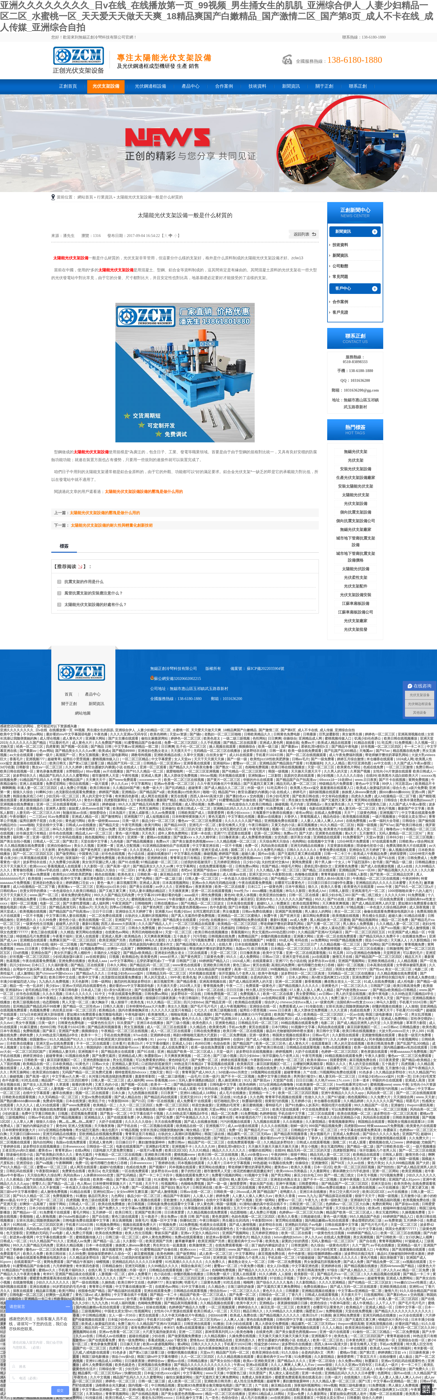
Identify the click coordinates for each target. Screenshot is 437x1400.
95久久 (320, 899)
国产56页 (338, 1163)
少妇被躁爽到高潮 (220, 1278)
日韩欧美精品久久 (257, 734)
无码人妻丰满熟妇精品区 (147, 891)
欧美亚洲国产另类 (113, 940)
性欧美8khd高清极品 (70, 1299)
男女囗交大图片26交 (345, 1192)
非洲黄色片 (116, 837)
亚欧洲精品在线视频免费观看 (101, 1134)
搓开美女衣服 (300, 837)
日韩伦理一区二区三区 (237, 870)
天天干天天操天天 (14, 866)
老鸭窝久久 (288, 1192)
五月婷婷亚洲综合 (227, 862)
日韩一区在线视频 (161, 1101)
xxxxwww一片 (150, 780)
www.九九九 (307, 1196)
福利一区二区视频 (24, 903)
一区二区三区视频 (419, 837)
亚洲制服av (257, 776)
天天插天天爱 (167, 986)
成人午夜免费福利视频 (346, 755)
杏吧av (186, 870)
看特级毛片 (274, 1105)
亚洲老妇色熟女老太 (153, 751)
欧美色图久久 (202, 1023)
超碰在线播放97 (159, 854)
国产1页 (364, 1381)
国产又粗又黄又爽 (113, 891)
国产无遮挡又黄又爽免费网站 (279, 1287)
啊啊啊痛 (8, 788)
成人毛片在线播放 (233, 1093)
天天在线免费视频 (168, 1122)
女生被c (25, 1047)
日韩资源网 (300, 1245)
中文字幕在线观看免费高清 (360, 1130)
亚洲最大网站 (95, 738)
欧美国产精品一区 (288, 1015)
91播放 (81, 1196)
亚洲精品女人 (94, 1117)
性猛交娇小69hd (267, 1344)
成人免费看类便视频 (256, 837)
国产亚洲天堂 (290, 916)
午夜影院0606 (47, 1019)
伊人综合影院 (208, 977)
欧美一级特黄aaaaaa (104, 821)
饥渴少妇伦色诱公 (368, 738)
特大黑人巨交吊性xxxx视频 (267, 990)
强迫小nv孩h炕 (377, 940)
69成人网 (286, 940)
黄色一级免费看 (181, 1179)
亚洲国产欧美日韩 (148, 1212)
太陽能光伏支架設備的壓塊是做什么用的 (105, 512)
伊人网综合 (145, 1117)
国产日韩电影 (392, 944)
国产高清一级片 (118, 866)
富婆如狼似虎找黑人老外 (348, 1394)
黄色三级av (242, 965)
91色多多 (366, 1072)
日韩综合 (391, 800)
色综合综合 (230, 1398)
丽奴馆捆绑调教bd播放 (325, 1254)
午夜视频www (354, 1278)
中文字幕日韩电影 (65, 990)
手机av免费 (238, 1027)
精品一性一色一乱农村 (26, 986)
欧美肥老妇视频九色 (252, 1089)
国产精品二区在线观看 (240, 743)
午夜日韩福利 (258, 825)
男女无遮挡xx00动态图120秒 (274, 932)
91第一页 (404, 1076)
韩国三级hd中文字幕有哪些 (158, 1357)
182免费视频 (188, 1225)
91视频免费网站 (93, 949)
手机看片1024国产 (410, 1010)
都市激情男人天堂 (106, 776)
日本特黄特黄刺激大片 (189, 817)
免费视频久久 (250, 994)
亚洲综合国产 (41, 953)
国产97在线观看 (81, 1385)
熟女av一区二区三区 (48, 767)
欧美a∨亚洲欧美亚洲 (259, 1361)
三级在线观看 (221, 1299)
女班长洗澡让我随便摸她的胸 (348, 1006)
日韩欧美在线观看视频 (19, 1097)
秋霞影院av (153, 1056)
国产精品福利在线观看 (190, 1085)
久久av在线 (356, 1163)
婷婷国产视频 (109, 792)
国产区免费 (165, 1117)
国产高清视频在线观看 (409, 1250)
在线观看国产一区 (26, 850)
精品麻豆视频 (46, 1291)
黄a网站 (183, 1344)
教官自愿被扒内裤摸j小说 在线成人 (111, 767)
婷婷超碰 (109, 804)
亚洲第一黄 (136, 837)
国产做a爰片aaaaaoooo (97, 1159)
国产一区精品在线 (145, 1188)
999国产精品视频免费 (346, 940)
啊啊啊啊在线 (147, 949)
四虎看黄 (52, 747)
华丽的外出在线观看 (258, 780)
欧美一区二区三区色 (271, 1044)
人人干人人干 (385, 1303)
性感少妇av (182, 912)
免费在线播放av (316, 1287)
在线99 (371, 776)
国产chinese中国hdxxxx (55, 973)
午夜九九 (312, 1200)
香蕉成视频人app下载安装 (168, 1340)
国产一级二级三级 (169, 879)
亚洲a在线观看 (257, 1365)
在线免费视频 (356, 821)
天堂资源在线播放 (341, 846)
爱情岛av (196, 1340)
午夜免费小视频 (252, 1266)
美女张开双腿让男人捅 (99, 862)
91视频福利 (313, 763)
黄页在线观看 (259, 1027)
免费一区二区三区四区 (181, 743)
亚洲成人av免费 (79, 1241)
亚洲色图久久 (26, 920)
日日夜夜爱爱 (389, 1060)
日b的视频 (21, 953)
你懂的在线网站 (260, 1150)
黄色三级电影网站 (115, 755)
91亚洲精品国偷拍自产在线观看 (166, 846)
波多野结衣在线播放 (296, 1344)
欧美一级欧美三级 (334, 1200)
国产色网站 (144, 879)
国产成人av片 (366, 1299)
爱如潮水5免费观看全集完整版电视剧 (95, 1015)
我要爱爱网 (216, 813)
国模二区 (238, 850)
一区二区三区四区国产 (29, 1052)
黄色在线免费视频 (260, 1320)
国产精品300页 (175, 825)
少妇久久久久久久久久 (53, 1282)
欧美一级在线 (80, 1179)
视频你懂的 (251, 1390)
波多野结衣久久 (25, 776)
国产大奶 (306, 833)
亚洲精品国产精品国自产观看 (281, 763)
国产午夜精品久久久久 (193, 1117)
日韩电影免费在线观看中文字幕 (171, 1204)
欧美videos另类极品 (292, 1171)
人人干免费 (121, 1188)
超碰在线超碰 (139, 1336)
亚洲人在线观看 (32, 784)
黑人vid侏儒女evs (255, 1155)
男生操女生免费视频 (303, 800)
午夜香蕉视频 (70, 1019)
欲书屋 (378, 862)
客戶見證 (340, 312)
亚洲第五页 (163, 1258)
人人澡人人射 (203, 1196)
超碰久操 (248, 854)
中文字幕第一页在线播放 (201, 874)
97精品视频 (355, 907)
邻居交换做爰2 (203, 1105)
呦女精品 (193, 1130)
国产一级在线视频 (85, 1282)
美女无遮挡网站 (333, 1147)
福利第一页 (21, 837)
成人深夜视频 (419, 907)
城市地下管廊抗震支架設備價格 (355, 557)
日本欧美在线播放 (20, 1044)
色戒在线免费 (373, 767)
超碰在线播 (282, 1299)
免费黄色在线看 (74, 1171)
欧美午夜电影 (268, 973)
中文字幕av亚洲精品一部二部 (136, 747)
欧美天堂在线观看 (286, 1109)
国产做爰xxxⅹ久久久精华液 (195, 837)
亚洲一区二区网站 (267, 833)
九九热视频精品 (117, 1068)
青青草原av (64, 1150)
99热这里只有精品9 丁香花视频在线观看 (204, 1064)
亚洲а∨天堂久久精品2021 (200, 1233)
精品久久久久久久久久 (229, 1150)
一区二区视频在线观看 (157, 1126)
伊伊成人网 (320, 1278)
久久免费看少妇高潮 (64, 862)
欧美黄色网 (149, 957)
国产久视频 (244, 1200)
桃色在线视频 (105, 874)
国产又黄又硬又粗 (415, 1188)
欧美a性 (374, 1208)
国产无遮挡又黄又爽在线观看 (300, 854)
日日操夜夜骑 (135, 1361)
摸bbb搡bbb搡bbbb (394, 792)
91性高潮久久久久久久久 (184, 1262)
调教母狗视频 (141, 755)
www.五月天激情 (147, 920)
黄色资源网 (220, 1217)
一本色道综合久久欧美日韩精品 (249, 804)
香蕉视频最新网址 (342, 1122)
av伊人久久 (165, 887)
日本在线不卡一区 (120, 879)
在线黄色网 (264, 1332)
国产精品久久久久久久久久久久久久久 (267, 1270)
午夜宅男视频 (132, 825)
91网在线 (20, 1225)
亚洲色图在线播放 (221, 1328)
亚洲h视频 (136, 1390)
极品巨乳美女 (98, 1196)
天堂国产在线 (283, 1080)
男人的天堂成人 (156, 977)
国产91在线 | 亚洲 (392, 858)
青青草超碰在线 (333, 874)
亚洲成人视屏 (151, 776)
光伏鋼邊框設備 (150, 86)
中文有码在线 (208, 1089)
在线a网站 (83, 1150)
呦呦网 (248, 1282)
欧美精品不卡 (425, 784)
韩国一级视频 (278, 771)
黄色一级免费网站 (86, 1250)
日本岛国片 (118, 813)
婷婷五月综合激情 (351, 759)
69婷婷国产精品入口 (214, 961)
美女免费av (170, 1217)
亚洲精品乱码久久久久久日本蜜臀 (238, 809)
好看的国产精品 (407, 1324)
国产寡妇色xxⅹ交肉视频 (245, 796)
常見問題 (340, 276)
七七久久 (122, 899)
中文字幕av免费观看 (35, 874)
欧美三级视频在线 (26, 1002)
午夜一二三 (235, 986)
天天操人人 (399, 940)
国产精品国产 (243, 1044)
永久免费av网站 (350, 1361)
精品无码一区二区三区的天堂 (180, 829)
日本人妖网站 (298, 977)
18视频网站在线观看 (266, 1072)
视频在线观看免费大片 (192, 1175)
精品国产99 (227, 792)
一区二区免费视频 (233, 1035)
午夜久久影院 (375, 1056)
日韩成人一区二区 (46, 841)
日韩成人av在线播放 (81, 825)
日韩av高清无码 (25, 1188)
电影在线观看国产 (323, 809)
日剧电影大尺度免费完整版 (113, 1150)
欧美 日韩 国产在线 (195, 1217)
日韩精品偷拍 (112, 1266)
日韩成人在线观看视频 (313, 1142)
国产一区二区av (197, 1270)
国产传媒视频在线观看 (88, 1320)
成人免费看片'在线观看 (194, 1101)
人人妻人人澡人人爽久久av (252, 1196)
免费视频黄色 (63, 1196)
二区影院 (275, 776)
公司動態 (340, 266)
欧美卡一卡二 (91, 1035)
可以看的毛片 (59, 743)
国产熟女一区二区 (229, 767)
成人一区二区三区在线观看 (167, 1027)
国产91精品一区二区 (74, 1138)
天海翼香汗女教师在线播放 (273, 813)
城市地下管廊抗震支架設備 (355, 541)
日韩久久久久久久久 (302, 850)
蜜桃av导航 (365, 899)
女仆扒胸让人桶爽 (419, 1237)
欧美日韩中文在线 (62, 977)
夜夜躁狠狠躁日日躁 (35, 800)
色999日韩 (47, 1027)
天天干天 (152, 1184)
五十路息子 (182, 936)
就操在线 (292, 743)
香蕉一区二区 (77, 1344)
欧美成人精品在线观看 (334, 743)
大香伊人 (291, 817)
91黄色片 (82, 1064)
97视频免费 (168, 1225)
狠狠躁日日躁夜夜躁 (160, 998)
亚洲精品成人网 (310, 738)
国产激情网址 (111, 817)
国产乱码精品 (175, 788)
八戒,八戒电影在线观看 (93, 1353)
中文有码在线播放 (335, 796)
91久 (247, 1080)
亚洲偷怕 (168, 809)
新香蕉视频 (313, 982)
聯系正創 (358, 86)
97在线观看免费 (384, 841)
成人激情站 (25, 973)
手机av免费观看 (392, 1344)
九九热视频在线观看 (143, 1093)
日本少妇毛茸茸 (278, 796)
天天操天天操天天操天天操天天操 (273, 1147)
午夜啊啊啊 (64, 1163)
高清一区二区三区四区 (251, 969)
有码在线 (302, 940)
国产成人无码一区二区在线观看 (354, 1287)
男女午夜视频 (25, 1023)
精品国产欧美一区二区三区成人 (190, 1052)
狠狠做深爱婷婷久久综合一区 (110, 1254)
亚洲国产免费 (69, 1031)
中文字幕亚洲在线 (206, 846)
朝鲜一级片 (45, 755)
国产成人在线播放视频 (378, 866)
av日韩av (326, 994)
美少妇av (53, 986)
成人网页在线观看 (155, 796)
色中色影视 (218, 907)
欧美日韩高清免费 (407, 986)
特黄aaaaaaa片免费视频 (409, 1052)
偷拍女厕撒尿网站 (155, 738)
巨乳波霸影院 (329, 734)
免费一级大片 (152, 788)
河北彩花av (404, 784)
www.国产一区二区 (44, 895)
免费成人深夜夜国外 (257, 1377)
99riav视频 (208, 776)
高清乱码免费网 (283, 965)
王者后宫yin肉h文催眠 (19, 1150)
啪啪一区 (209, 792)
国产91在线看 (128, 862)
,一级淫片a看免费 (149, 1150)
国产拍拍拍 (386, 1167)
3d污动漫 (7, 767)
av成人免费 (299, 920)
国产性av (376, 969)
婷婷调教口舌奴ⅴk (80, 883)
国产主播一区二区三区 (324, 924)
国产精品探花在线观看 (336, 1196)
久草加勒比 (94, 1394)
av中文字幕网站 (122, 961)
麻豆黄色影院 (93, 879)
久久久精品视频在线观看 (382, 1274)
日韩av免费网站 (295, 1159)
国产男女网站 (281, 1175)
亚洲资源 (219, 1258)
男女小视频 (310, 1147)
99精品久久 (367, 858)
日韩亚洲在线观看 (197, 1324)
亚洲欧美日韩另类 (217, 965)
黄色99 (229, 895)
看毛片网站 (81, 1212)
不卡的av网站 (33, 734)
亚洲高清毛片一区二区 (368, 891)
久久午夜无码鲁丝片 (161, 1390)
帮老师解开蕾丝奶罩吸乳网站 (387, 755)
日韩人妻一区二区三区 (33, 829)
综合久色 (399, 788)
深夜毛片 (141, 1220)
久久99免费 (48, 920)
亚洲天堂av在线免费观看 (137, 829)
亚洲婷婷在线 (157, 858)
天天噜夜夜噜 (104, 1126)
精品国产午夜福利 (177, 1196)
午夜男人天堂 (383, 998)
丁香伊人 (315, 1138)
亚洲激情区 (320, 1163)
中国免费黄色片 (300, 928)
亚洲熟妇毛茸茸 (228, 1105)
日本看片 (119, 1044)
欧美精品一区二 (125, 809)
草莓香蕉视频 (244, 1299)
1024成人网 (405, 759)
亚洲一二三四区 (321, 969)
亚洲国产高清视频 (289, 912)
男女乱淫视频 (172, 804)
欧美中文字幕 (10, 734)
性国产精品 (270, 866)
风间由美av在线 (38, 1229)
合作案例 (224, 86)
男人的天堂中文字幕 (97, 796)
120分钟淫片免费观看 (353, 841)
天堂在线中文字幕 (50, 825)
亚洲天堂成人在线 (215, 850)
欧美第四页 (245, 1064)
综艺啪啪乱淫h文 (227, 1101)
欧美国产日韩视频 (96, 1019)
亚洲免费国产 (362, 977)
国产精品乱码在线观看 (161, 1097)
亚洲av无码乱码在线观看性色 (84, 986)
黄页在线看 (179, 796)
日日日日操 (235, 990)
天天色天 (149, 833)
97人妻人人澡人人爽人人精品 (312, 990)
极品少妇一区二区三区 (159, 821)
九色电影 (117, 841)
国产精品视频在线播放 (361, 1266)
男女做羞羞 (231, 912)
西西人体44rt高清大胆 (207, 796)
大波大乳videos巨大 (394, 1031)
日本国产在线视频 (234, 977)
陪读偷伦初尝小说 (370, 846)
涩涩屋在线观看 (239, 833)
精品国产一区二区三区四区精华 (65, 1080)
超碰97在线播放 (111, 1167)
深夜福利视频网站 (308, 1385)
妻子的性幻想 (191, 1171)
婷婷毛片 (300, 792)
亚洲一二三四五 (214, 1130)
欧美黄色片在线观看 (339, 829)
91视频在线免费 (77, 1056)
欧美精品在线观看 (248, 1002)
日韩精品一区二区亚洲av (162, 763)
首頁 (68, 694)
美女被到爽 (174, 1282)
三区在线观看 (197, 953)
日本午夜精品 (295, 887)
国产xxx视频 (390, 928)
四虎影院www (354, 1126)
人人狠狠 (411, 1006)
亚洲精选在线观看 (327, 837)
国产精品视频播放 (140, 841)
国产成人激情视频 (416, 928)
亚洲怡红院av (104, 1192)
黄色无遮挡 (217, 817)
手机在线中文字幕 (292, 1114)
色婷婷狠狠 (267, 1114)
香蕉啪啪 (27, 1217)
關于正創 (324, 86)
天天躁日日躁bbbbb (25, 1134)
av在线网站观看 (273, 998)
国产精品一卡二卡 (417, 1274)
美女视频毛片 (320, 1134)
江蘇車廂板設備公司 (355, 612)
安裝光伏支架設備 (355, 469)
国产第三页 (244, 1385)
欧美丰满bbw (317, 1060)
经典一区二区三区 (30, 747)
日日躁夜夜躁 (419, 1353)
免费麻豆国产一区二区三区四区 (73, 940)
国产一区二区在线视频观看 (306, 755)
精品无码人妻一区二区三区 (296, 784)
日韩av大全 (101, 1064)
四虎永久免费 (361, 796)
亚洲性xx (210, 858)
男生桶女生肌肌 (374, 916)
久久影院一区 (94, 866)
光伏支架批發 (355, 629)
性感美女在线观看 (213, 1225)
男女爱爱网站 (306, 994)
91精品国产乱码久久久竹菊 (40, 780)
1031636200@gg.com (361, 390)
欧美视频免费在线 (416, 1200)
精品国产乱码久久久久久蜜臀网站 (64, 776)
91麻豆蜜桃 (29, 1027)
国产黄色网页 (91, 850)
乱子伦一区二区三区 (191, 747)
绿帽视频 (103, 1262)
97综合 (333, 1270)
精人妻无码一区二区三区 (357, 809)
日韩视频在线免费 (222, 936)
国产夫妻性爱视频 (76, 903)
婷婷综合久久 (248, 1307)
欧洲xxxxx (37, 866)
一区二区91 (127, 870)
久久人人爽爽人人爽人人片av (293, 1365)
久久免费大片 (380, 1097)
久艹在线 (310, 1072)
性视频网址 (170, 1184)
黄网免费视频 (418, 780)
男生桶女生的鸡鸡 (236, 1220)
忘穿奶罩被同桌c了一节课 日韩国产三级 (167, 961)
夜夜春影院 (222, 1208)
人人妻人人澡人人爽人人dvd (322, 821)
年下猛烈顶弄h (359, 862)
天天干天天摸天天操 (209, 759)
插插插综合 (247, 747)
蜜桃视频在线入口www (149, 899)
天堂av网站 (218, 1109)
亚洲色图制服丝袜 (173, 949)
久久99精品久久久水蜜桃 (78, 1208)
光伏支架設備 (106, 86)
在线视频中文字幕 (321, 841)
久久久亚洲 (339, 1010)
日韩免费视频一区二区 (221, 994)
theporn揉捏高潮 (420, 1105)
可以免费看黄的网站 (150, 1060)
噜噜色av (393, 829)
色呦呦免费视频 (257, 767)
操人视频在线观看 (223, 747)
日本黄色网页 (85, 829)
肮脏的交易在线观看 (299, 776)
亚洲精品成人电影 (184, 1159)
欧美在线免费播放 (131, 858)
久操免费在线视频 (362, 1188)
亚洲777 (219, 833)
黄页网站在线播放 (368, 800)
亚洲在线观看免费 (157, 1291)
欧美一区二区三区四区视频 (298, 1093)
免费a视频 (215, 804)
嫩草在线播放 (62, 1093)
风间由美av (72, 1175)
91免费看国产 (353, 837)
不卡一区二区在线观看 (93, 1044)
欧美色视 (429, 1027)
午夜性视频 (130, 776)
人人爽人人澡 (234, 1320)
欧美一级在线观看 (368, 1047)
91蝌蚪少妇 (45, 792)
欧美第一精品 (103, 1179)
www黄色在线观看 (187, 965)
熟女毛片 (183, 1188)
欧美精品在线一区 (36, 1064)
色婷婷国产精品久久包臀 (187, 1307)
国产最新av (290, 747)
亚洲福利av (222, 763)
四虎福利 (227, 928)
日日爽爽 (274, 738)
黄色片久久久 (192, 1019)
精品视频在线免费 (406, 751)
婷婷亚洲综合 (33, 1056)
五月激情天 (368, 833)
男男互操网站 (149, 809)
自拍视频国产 (253, 940)
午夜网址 (383, 1250)
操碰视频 (281, 804)
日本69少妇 (395, 837)
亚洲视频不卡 (88, 1052)
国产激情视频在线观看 (303, 1328)
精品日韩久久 (253, 1311)
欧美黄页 (304, 1307)
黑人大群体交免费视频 (181, 776)
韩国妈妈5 (94, 1047)
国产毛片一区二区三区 (47, 1200)
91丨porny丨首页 (164, 1039)
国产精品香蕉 (186, 982)
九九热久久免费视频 (54, 982)
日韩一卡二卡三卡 (337, 854)
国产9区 (61, 1179)
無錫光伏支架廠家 (355, 530)
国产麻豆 (40, 977)
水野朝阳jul (75, 771)
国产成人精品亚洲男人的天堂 (374, 903)
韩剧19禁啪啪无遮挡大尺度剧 (195, 1035)
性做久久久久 (315, 1097)
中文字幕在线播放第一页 (55, 1237)
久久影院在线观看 (346, 1035)
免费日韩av (424, 767)
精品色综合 (332, 817)
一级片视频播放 (384, 817)
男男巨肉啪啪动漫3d (147, 932)
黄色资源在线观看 (374, 1052)
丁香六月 (295, 1295)
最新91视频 (279, 920)
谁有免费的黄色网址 (76, 895)
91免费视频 (275, 809)
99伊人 (388, 784)
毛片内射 (297, 804)
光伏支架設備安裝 (355, 595)
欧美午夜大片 (246, 1303)
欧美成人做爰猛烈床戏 (373, 788)
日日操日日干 (125, 1142)
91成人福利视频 (123, 1303)
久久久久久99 (395, 895)
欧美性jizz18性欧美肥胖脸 (270, 759)
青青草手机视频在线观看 (284, 1097)
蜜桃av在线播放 (159, 837)
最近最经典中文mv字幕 (245, 1241)
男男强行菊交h (305, 1076)
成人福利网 (101, 903)
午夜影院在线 (282, 874)
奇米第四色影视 (127, 796)
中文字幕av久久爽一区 (69, 1076)
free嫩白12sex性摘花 (411, 1282)
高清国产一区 (65, 755)
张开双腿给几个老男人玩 (237, 973)
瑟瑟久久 (211, 829)
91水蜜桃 (160, 1179)
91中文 (100, 994)
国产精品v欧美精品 (138, 953)
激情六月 (391, 1291)
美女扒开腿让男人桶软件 (72, 953)
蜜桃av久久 (47, 1270)
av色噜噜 (141, 1039)
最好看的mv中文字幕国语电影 (69, 734)
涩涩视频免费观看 (84, 1114)
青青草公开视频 (101, 1287)
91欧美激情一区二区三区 (315, 1085)
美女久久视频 (84, 846)
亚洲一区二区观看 (153, 767)
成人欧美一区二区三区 (216, 1254)
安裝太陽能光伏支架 (355, 486)
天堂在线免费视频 (56, 1068)
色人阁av (84, 1184)
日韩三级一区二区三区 (122, 1237)
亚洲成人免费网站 (395, 1019)
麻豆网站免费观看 (316, 916)
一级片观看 (100, 784)
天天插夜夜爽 (178, 891)
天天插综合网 (403, 1097)
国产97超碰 (336, 1097)
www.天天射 (426, 1097)
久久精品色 (198, 1027)
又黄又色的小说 (283, 825)
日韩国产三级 (380, 986)
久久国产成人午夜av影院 (413, 763)
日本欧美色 (170, 1369)
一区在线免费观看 (390, 899)
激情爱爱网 (238, 1184)
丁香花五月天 (366, 1357)
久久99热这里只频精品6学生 (412, 994)
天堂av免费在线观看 (97, 1097)
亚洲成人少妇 (182, 1044)
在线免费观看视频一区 (216, 866)
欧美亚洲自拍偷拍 (273, 895)
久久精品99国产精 (127, 788)
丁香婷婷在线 (10, 1147)
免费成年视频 (53, 1101)
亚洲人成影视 (138, 813)
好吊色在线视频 (61, 833)
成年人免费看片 (140, 1274)
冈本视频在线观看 (232, 776)
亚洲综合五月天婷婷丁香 (368, 850)
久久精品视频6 (201, 1015)
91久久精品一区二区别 (337, 825)
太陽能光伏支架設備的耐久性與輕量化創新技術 (112, 525)
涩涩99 (224, 1179)
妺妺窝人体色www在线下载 (90, 809)
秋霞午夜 (271, 916)
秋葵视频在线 (145, 1109)
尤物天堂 (7, 747)
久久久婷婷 (74, 767)
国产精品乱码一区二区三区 (105, 928)
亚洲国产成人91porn (405, 1179)
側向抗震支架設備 (355, 512)
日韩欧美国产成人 (191, 813)
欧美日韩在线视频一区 (17, 771)
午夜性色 (81, 1377)
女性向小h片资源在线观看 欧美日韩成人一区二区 (191, 1311)
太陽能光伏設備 (355, 569)
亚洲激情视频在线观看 (378, 1035)
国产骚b (196, 734)
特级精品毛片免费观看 (336, 784)
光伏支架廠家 (355, 621)
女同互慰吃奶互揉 (233, 829)
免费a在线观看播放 (337, 1047)
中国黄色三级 (376, 804)
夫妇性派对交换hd (275, 862)
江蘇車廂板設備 (355, 603)
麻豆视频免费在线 (363, 1060)
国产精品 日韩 (102, 747)
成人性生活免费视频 (249, 1381)
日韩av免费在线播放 (55, 899)
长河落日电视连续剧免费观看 (111, 1076)
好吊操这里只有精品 (31, 833)
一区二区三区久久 (354, 986)
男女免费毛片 (368, 1019)
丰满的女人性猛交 (107, 953)
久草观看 (63, 1085)
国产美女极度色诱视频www (193, 841)
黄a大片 (351, 833)
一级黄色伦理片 (338, 1245)
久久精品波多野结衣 (390, 1072)
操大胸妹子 (100, 1002)
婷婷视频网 (284, 1052)
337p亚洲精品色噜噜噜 (363, 953)
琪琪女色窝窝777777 (351, 969)
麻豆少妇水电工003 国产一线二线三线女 (352, 895)
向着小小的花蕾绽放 (391, 1369)
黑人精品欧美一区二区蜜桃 (330, 920)
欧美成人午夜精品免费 (370, 854)
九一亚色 (212, 1398)
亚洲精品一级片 (28, 928)
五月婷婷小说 (301, 1101)
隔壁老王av (314, 1311)
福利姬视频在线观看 (324, 792)
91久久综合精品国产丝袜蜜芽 (209, 969)
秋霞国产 (228, 1089)
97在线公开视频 (282, 1278)
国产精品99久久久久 (363, 928)
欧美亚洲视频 (412, 1171)
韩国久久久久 (336, 1064)
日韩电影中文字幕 (223, 1085)
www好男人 (169, 957)
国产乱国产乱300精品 (340, 751)
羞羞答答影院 (145, 1076)
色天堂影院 (15, 1233)
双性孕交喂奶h (422, 1019)
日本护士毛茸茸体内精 (97, 1089)
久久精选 (67, 932)
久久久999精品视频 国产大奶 (408, 1163)
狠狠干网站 (299, 1155)
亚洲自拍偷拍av (59, 846)
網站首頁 (85, 197)
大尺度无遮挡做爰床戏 (159, 1332)
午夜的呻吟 (410, 879)
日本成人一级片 (387, 1365)
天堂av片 (207, 1353)
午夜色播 (101, 734)
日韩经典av (9, 891)
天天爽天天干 (96, 780)
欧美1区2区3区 (176, 1150)
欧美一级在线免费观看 (305, 751)
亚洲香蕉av (184, 887)
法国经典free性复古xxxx (355, 1002)
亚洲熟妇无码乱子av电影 (304, 1225)
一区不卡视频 (232, 846)
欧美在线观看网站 (306, 903)
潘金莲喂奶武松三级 (366, 1220)
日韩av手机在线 (48, 870)
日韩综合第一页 (111, 1369)
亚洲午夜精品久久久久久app (343, 1093)
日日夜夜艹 (169, 1093)
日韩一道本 (277, 751)
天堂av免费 (107, 829)
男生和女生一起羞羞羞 (170, 1245)
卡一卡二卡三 (414, 747)
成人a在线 (405, 866)
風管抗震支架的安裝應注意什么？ (93, 593)
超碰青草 (54, 759)
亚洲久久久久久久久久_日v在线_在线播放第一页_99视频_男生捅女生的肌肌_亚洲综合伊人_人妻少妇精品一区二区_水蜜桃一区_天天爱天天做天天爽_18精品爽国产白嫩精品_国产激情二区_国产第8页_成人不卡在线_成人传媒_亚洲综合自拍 (216, 16)
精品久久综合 (105, 870)
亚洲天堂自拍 (381, 1184)
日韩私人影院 (357, 874)
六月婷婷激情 (63, 1266)
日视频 (114, 957)
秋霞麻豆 (283, 903)
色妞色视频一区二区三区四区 (253, 1217)
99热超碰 (259, 1163)
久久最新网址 (320, 1171)
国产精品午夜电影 (345, 747)
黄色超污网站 (75, 821)
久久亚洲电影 (393, 1023)
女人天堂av (183, 759)
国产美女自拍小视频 (15, 841)
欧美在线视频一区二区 (96, 920)
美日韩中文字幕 (328, 1031)
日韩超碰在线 (310, 1217)
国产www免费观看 (123, 780)
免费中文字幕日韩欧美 (274, 1076)
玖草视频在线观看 (34, 858)
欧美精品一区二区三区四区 (336, 858)
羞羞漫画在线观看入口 (356, 1250)
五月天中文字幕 (245, 1208)
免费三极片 (339, 998)
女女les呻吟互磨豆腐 (132, 1192)
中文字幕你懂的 (158, 1044)
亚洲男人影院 (56, 809)
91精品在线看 (364, 743)
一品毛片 (194, 1076)
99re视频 (330, 1385)
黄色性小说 (67, 920)
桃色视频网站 (95, 837)
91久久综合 (290, 1353)
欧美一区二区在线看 (230, 887)
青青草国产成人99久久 (199, 1072)
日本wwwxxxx (73, 1147)
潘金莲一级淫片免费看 (415, 1035)
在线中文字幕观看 (36, 1093)
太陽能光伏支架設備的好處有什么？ (95, 604)
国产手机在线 (127, 1126)
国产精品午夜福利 (80, 1262)
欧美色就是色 (125, 1365)
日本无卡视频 (367, 1175)
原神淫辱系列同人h (67, 800)
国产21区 (138, 1101)
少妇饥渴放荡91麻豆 (68, 957)
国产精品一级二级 (399, 862)
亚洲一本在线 (201, 833)
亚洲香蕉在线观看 (197, 763)
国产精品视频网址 (365, 920)
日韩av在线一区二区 (196, 1192)
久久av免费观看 (163, 813)
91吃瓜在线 (30, 1080)
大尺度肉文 (18, 1208)
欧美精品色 (35, 809)
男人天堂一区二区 (370, 829)
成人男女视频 (198, 899)
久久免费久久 (215, 1262)
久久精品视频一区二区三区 (236, 841)
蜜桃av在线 (176, 1361)
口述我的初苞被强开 (196, 862)
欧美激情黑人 (158, 1015)
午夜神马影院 (340, 1303)
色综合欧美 (222, 1044)
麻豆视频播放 (307, 825)
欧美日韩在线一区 (245, 1348)
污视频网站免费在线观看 (249, 920)
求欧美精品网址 (326, 1348)
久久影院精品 (420, 940)
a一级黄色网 (273, 887)
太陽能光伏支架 (355, 495)
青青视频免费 (414, 944)
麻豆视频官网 (126, 883)
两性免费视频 (211, 895)
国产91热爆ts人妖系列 (302, 1105)
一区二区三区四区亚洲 (46, 1225)
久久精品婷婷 (353, 1101)
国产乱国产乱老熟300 (221, 1019)
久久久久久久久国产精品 (28, 743)
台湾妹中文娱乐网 (26, 969)
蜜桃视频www (190, 1039)
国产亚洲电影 (133, 1229)
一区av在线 (354, 1015)
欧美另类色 (402, 1184)
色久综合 (317, 1245)
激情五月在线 (342, 957)
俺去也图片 (110, 1130)
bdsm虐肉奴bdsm (288, 1237)
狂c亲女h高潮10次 (118, 990)
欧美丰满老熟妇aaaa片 (417, 800)
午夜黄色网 (419, 1390)
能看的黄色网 (82, 1085)
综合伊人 (271, 1002)
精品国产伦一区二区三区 (206, 1142)
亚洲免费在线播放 (72, 961)
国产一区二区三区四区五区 (33, 854)
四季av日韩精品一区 (125, 907)
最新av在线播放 (269, 817)
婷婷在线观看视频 (234, 1060)
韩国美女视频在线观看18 (291, 1035)
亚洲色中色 (264, 899)
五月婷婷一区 (102, 1212)
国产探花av (262, 1080)
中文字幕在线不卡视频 (237, 1068)
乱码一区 (402, 1015)
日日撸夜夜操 (229, 837)
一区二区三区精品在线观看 (194, 924)
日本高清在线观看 (240, 903)
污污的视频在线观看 (235, 1122)
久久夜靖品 (15, 1179)
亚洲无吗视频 (135, 1266)
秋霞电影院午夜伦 (182, 1348)
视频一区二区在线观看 (289, 829)
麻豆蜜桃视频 (252, 1105)
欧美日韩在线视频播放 (401, 738)
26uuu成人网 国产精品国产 (257, 1192)
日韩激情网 (394, 949)
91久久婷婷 (267, 1274)
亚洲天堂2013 (259, 874)
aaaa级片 (191, 895)
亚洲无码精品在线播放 (307, 846)
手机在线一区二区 (215, 998)
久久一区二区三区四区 (136, 1105)
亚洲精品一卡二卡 (262, 1093)
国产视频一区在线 (75, 747)
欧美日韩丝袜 (100, 788)
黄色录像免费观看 (50, 771)
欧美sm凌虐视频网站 (297, 1188)
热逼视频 (276, 891)
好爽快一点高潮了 (121, 949)
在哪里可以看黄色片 (290, 883)
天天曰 (235, 1311)
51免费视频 (403, 743)
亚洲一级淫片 (42, 837)
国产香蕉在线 (82, 899)
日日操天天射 (130, 1344)
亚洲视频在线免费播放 (17, 804)
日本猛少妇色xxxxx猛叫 (125, 973)
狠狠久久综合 (23, 792)
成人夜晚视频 (46, 1217)
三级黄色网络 (367, 813)
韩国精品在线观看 (371, 1122)
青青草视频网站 (391, 1241)
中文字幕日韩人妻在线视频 (66, 916)
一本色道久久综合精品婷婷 (386, 907)
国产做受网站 (66, 854)
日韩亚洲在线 (202, 1188)
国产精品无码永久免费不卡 (379, 936)
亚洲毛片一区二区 (203, 825)
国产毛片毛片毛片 (204, 1006)
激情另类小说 (415, 1155)
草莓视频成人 (310, 817)
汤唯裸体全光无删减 (110, 1385)
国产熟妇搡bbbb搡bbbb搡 (20, 1101)
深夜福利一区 (75, 858)
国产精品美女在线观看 (179, 920)
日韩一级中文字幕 (277, 858)
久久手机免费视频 (14, 1039)
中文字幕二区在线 (217, 1097)
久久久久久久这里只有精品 (171, 1010)
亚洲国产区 (123, 920)
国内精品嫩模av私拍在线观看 (405, 1047)
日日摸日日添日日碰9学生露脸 (330, 883)
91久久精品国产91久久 (66, 1039)
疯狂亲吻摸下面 (392, 1258)
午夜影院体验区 (48, 1171)
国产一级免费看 (323, 759)
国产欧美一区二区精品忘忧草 (392, 874)
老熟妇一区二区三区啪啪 (223, 734)
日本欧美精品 (62, 1064)
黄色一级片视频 (127, 833)
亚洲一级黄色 (259, 1035)
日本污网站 (280, 1027)
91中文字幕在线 (370, 1229)
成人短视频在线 (158, 817)
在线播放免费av (414, 936)
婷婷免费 (27, 1035)
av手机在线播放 (382, 1245)
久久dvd (7, 1023)
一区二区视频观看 (222, 1307)
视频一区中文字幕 (164, 1220)
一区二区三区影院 (212, 1250)
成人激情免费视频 (54, 1192)
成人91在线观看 (241, 755)
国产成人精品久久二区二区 (224, 788)
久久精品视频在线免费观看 (397, 973)
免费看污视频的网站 (227, 1175)
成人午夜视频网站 (233, 1006)
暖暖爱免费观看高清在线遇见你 (53, 1278)
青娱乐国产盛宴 (166, 1233)
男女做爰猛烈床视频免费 (322, 1262)
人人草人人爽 (23, 1122)
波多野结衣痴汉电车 (390, 977)
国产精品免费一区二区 (383, 1262)
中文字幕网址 (141, 784)
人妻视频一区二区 (64, 1089)
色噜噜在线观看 (307, 874)
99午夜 (175, 977)
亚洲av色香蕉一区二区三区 (174, 784)
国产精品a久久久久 (90, 973)
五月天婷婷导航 (374, 1179)
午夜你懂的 (18, 817)
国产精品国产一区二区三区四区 (103, 944)
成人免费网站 (249, 957)
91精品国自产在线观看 (19, 1270)
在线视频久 (352, 1377)
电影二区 (421, 969)
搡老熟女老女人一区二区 (343, 982)
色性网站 (259, 738)
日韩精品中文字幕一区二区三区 (314, 1130)
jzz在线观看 (321, 957)
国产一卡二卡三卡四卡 (156, 1175)
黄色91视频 (93, 800)
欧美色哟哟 (158, 734)
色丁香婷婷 (15, 1250)
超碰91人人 (266, 903)
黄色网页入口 (268, 1188)
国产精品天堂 (109, 825)
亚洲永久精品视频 (70, 1245)
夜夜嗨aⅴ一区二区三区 (76, 887)
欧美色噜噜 (245, 1332)
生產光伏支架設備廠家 (355, 478)
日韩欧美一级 (147, 874)
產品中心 (191, 86)
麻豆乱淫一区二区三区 (278, 1307)
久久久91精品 (199, 1150)
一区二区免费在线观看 (106, 916)
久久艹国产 (355, 804)
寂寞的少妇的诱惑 (295, 1241)
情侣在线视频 (79, 784)
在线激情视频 (23, 1282)
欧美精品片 (354, 1307)
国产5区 (320, 1089)
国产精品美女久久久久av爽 (76, 751)
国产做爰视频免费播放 (185, 1336)
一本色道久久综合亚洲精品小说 (245, 879)
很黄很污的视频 (386, 1089)
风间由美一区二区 (380, 1093)
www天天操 (215, 1373)
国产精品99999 (124, 751)
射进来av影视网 (21, 1237)
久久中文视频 (100, 1377)
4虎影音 (276, 1089)
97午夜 (336, 1278)
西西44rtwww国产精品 (397, 1266)
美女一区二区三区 (348, 912)
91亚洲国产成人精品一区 (407, 932)
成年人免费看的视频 (97, 1365)
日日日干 (382, 1328)
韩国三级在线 (214, 1134)
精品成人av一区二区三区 (94, 833)
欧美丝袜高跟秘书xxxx (122, 1047)
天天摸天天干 (181, 751)
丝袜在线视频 (156, 1307)
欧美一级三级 (268, 747)
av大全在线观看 (21, 755)
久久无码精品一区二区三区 (58, 1097)
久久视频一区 (424, 743)
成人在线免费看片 (175, 1047)
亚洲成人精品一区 (85, 817)
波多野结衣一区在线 (186, 994)
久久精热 (162, 1278)
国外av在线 (267, 854)
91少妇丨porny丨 (169, 850)
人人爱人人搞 (30, 1068)
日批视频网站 (288, 907)
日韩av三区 (271, 957)
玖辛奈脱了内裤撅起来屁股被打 (287, 1117)
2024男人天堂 (190, 986)
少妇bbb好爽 (218, 1315)
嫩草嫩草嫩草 (185, 1241)
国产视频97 (158, 1167)
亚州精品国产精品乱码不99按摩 (37, 1006)
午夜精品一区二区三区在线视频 (376, 879)
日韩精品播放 (425, 862)
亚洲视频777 (35, 759)
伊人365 (418, 1031)
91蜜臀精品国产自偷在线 (143, 743)
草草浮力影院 (416, 1023)
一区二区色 (202, 1056)
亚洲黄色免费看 (346, 866)
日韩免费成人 (417, 858)
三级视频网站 (15, 1117)
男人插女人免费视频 (358, 924)
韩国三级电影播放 (379, 1015)
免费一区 (252, 846)
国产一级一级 (237, 759)
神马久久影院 (62, 829)
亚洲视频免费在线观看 (281, 821)
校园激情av (39, 1039)
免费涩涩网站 (56, 784)
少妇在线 (159, 1336)
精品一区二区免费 (395, 920)
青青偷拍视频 (23, 870)
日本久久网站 (117, 965)
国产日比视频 (63, 1229)
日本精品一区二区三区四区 (291, 949)
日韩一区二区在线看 (304, 895)
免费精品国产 (73, 780)
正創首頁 (68, 86)
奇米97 (48, 1274)
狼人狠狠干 (119, 1002)
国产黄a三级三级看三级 (87, 763)
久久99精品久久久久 (163, 1266)
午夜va (239, 1365)
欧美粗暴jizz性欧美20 (184, 792)
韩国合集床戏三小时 (28, 796)
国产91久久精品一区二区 (145, 771)
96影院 (271, 940)
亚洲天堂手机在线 (296, 957)
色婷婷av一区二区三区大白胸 (348, 1204)
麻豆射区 (247, 899)
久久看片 (214, 1163)
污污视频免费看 (203, 940)
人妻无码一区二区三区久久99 (38, 813)
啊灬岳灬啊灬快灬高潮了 (77, 1122)
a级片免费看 (418, 788)
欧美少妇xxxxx (239, 813)
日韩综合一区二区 (249, 928)
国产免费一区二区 (205, 1060)
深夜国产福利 (230, 1390)
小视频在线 (25, 1159)
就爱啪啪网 (175, 771)
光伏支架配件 (355, 586)
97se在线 (140, 1035)
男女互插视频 (89, 755)
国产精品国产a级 (152, 792)
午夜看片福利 (62, 936)
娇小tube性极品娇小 (173, 928)
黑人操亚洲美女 (230, 1080)
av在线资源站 (96, 957)
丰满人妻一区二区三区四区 (37, 788)
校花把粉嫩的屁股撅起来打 (253, 1171)
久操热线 (65, 998)
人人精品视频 (407, 961)
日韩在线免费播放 (207, 1031)
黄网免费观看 (302, 862)
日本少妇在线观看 (43, 1208)
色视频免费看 (40, 1010)
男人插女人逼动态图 (330, 928)
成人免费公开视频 (74, 788)
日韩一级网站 (101, 982)
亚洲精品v (130, 792)
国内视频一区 (138, 1385)
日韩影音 (23, 767)
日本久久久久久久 (79, 994)
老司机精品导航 (37, 990)
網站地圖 (83, 713)
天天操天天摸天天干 (306, 771)
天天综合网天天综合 (274, 841)
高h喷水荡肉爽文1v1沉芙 (330, 977)
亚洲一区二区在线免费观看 (336, 936)
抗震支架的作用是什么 (83, 581)
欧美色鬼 (315, 829)
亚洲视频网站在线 (83, 1332)
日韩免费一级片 (218, 1274)
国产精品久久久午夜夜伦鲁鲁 (191, 767)
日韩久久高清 (113, 1006)
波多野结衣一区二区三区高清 (303, 973)
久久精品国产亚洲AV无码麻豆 (320, 932)
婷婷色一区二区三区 (380, 734)
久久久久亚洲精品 (332, 1282)
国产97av (383, 751)
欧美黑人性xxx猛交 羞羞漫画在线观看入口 (322, 788)
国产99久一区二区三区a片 (414, 887)
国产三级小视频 (178, 1023)
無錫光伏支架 (355, 452)
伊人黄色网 (205, 1204)
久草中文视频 (193, 755)
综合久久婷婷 (372, 1398)
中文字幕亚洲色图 (305, 1266)
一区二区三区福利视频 (17, 998)
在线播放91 (219, 920)
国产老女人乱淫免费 (38, 1085)
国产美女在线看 (141, 887)
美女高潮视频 (122, 1220)
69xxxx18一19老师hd (336, 780)
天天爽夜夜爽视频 (336, 903)
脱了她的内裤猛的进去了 (35, 1126)
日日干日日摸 (102, 912)
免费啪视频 (31, 1031)
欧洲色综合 (319, 1303)
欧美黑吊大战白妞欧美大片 (398, 776)
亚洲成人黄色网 (271, 743)
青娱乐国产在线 (261, 1184)
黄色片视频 (387, 809)
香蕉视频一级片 (151, 1299)
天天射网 (49, 850)
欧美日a (94, 1171)
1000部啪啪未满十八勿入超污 (410, 891)
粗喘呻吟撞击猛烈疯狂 (400, 1208)
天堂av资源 (178, 734)
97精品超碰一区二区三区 (159, 862)
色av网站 (46, 751)
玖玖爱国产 (126, 1023)
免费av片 (308, 743)
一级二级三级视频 (237, 738)
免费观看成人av (291, 1006)
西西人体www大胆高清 (118, 924)
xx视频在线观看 (414, 1262)
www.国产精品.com (243, 1250)
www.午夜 (385, 887)
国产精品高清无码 (63, 907)
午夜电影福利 (135, 1015)
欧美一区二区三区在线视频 (184, 780)
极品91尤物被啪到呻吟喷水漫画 (290, 1031)
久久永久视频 (52, 994)
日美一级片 (131, 821)
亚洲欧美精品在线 (167, 755)
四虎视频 (408, 1064)
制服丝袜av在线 (75, 813)
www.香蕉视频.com (161, 1080)
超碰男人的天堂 (68, 924)
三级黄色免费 (213, 957)
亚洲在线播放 (40, 1287)
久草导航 (268, 944)
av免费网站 (319, 940)
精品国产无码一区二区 (124, 763)
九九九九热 (100, 1303)
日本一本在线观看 (99, 1245)
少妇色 (204, 920)
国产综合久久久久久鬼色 (381, 1134)
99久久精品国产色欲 (87, 1068)
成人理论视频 (50, 738)
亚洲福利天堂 (360, 1200)
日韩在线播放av (166, 903)
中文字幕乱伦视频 (241, 817)
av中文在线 (383, 763)
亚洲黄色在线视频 (329, 833)
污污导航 (199, 936)
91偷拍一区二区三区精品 (372, 1332)
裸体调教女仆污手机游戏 (253, 1015)
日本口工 (254, 887)
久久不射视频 (49, 1188)
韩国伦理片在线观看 (336, 1105)
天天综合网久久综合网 (44, 1175)
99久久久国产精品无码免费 (139, 804)
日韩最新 (310, 734)
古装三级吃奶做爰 (241, 1287)
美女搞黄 (200, 1109)
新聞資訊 (291, 86)
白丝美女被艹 (216, 755)
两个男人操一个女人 (330, 862)
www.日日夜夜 (366, 780)
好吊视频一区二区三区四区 (381, 747)
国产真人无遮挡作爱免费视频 (193, 916)
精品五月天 (413, 957)
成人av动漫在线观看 (243, 1126)
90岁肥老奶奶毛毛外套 (69, 1287)
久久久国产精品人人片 (155, 924)
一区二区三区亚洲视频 (203, 771)
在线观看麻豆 (263, 961)
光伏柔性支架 (355, 578)
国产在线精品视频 (39, 1179)
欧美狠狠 (35, 879)
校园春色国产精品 (92, 1291)
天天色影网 (80, 982)
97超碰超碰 (306, 1258)
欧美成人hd (318, 891)
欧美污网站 (153, 825)
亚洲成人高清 (149, 883)
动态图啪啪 (51, 1002)
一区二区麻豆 (89, 804)
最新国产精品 (166, 800)
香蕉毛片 (16, 759)
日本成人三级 (91, 990)
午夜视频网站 (408, 1039)
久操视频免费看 (414, 1212)
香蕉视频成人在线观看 (64, 866)
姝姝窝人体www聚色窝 (359, 792)
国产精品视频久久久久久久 (398, 870)
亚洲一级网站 (265, 1200)
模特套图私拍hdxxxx (131, 1072)
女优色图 (281, 837)
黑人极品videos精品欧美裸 (303, 1369)
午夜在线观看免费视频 (255, 883)
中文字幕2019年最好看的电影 (159, 895)
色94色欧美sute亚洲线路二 (146, 1348)
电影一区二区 (50, 903)
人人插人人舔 (303, 858)
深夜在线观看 (23, 1291)
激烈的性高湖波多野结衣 (133, 982)
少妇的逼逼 (11, 1114)
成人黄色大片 (72, 738)
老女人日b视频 (240, 1159)
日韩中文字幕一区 (107, 1229)
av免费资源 (392, 1220)
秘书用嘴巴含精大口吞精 (316, 965)
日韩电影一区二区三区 (26, 1295)
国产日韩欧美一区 (390, 1237)
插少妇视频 (325, 776)
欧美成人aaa (98, 961)
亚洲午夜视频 (349, 1179)
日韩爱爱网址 (308, 1184)
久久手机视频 (210, 743)
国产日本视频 (238, 907)
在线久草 (226, 944)
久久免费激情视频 (327, 949)
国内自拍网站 (43, 1142)
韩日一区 (173, 1072)
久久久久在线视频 (274, 1126)
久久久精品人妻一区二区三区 (278, 870)
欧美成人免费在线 (421, 977)
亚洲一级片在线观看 (334, 1332)
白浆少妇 (56, 821)
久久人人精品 (335, 763)
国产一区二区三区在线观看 (62, 928)
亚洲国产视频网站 (352, 961)
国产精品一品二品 (61, 1184)
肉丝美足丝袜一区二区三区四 (74, 1010)
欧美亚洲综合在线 (266, 1353)
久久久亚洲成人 (142, 850)
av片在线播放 (113, 771)
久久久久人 (25, 1105)
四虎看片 (116, 1348)
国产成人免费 (353, 1262)
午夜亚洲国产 (122, 903)
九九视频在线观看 (267, 1122)
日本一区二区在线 (210, 990)
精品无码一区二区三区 (294, 1250)
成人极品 (406, 1357)
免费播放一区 (122, 1019)
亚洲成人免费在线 (56, 969)
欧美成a (104, 751)
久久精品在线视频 (106, 1138)
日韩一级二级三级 (152, 1381)
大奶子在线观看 (307, 1052)
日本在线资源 (75, 1101)
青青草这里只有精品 (185, 858)
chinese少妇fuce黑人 (296, 1002)
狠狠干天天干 (365, 1196)
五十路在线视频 (142, 800)
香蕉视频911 (240, 932)
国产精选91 (222, 1138)
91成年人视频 (240, 1109)
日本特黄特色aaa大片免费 (146, 1006)
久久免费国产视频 (108, 743)
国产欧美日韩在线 (306, 796)
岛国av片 (85, 907)
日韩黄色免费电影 (287, 734)
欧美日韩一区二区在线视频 (243, 1031)
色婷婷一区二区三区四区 (340, 1052)
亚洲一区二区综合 (168, 1208)
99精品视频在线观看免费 (300, 1023)
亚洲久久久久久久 (213, 1159)
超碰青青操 (54, 1056)
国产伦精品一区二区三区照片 (244, 771)
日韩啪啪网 (143, 903)
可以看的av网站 (263, 907)
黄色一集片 (106, 883)
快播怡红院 (188, 1220)
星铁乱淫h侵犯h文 (315, 747)
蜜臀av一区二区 (245, 763)
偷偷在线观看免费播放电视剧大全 (389, 912)
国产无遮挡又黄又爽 (258, 784)
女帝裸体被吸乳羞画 (411, 965)
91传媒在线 (315, 1006)
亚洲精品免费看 (25, 899)
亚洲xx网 (418, 792)
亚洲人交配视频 (128, 846)
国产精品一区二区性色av (82, 1006)
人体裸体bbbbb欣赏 (98, 1175)
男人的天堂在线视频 (351, 994)
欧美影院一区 (304, 1274)
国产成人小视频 (258, 1039)
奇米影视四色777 (248, 1117)
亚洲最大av (163, 912)
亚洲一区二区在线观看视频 (56, 804)
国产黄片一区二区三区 (224, 780)
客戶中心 (343, 288)
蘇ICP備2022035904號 (265, 669)
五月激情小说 (395, 1068)
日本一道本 (361, 1080)
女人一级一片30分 (123, 1315)
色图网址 (384, 1373)
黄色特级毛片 (178, 1060)
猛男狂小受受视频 (76, 759)
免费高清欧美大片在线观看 (406, 846)
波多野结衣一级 (115, 850)
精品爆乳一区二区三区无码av (349, 1068)
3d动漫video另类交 (233, 1072)
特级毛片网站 (291, 866)
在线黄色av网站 (117, 932)
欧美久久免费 (33, 1254)
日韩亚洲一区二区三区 (306, 1204)
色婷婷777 (155, 1282)
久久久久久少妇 (77, 1303)
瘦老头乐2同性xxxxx (158, 1398)
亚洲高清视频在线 (411, 734)
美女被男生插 (352, 734)
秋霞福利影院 (252, 1101)
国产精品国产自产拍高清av (296, 780)
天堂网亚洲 (392, 953)
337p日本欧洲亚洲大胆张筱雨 (42, 1015)
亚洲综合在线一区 (263, 1006)
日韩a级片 (84, 1229)
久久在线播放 (293, 1122)
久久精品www (11, 1060)
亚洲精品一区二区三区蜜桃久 (239, 916)
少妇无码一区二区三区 (63, 796)
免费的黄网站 (382, 1204)
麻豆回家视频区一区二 (364, 1027)
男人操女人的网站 (318, 912)
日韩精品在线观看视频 (303, 1047)
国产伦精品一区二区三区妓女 (293, 879)
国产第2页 (70, 841)
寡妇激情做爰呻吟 (217, 1039)
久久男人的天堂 (336, 771)
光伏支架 (355, 460)
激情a (175, 1019)
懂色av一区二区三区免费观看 (200, 821)
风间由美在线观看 (274, 846)
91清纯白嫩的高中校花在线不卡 (263, 1204)
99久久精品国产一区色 (371, 1105)
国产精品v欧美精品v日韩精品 (395, 990)
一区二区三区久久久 (245, 1291)
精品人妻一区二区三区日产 (297, 944)
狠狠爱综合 (98, 813)
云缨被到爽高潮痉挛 (308, 1064)
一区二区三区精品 (135, 759)
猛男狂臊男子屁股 (33, 821)
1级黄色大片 (426, 1266)
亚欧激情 (170, 1200)
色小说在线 (136, 854)
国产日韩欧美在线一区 (393, 1147)
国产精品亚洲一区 (272, 800)
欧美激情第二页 (201, 1245)
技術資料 (257, 86)
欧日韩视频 (260, 949)
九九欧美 (337, 907)
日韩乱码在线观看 (20, 1171)
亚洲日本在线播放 (150, 1023)
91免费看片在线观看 (55, 1212)
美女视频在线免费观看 (50, 1109)
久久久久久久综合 (350, 776)
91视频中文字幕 (303, 1027)
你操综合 (290, 738)
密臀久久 (38, 1184)
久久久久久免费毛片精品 (266, 850)
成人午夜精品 (363, 1303)
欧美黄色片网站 (349, 767)
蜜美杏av (45, 1150)
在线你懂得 (388, 1357)
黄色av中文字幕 (367, 784)
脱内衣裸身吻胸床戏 (133, 1010)
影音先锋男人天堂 (232, 825)
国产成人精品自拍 (128, 1097)
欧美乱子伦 (97, 1101)
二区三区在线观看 (321, 1114)
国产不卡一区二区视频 (238, 1076)
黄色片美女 (375, 1163)
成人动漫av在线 (234, 874)
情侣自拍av (219, 1291)
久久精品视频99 (191, 1200)
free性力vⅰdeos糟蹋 (251, 891)
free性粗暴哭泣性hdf (352, 1085)
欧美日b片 (136, 1044)
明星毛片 (413, 1101)
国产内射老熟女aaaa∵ (353, 990)
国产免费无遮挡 (104, 1056)
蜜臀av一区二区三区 (52, 1167)
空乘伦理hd (50, 949)
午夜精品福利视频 (324, 1159)
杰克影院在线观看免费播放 (75, 792)
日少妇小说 (251, 862)
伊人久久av (120, 784)
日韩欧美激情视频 (406, 1117)
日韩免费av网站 (247, 866)
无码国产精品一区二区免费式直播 (87, 1072)
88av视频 (93, 771)
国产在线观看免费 (148, 990)
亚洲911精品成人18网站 (198, 1093)
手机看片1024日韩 (270, 755)
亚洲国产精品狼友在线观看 (75, 1274)
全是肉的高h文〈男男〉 (268, 977)
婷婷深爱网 (398, 854)
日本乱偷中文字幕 (189, 1398)
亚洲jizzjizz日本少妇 (111, 887)
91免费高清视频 (246, 1138)
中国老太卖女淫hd (412, 817)
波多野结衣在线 (255, 751)
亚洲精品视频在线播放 (319, 1291)
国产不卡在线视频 (392, 780)
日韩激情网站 (303, 1299)
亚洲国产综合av (205, 870)
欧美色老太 (212, 738)
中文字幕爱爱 (161, 759)
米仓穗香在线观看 (380, 759)
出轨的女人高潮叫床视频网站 (147, 916)
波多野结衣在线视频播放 (254, 1052)
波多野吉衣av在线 (322, 961)
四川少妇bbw (19, 965)
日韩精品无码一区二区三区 (166, 973)
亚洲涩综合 (25, 1163)
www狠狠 (325, 1365)
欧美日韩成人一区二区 (194, 809)
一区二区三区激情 (400, 767)
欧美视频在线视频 (356, 817)
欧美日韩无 (58, 763)
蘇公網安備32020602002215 (175, 679)
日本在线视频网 (247, 944)
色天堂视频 (111, 1171)
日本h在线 (40, 944)
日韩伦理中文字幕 (290, 1320)
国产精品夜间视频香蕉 (105, 1027)
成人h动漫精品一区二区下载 (395, 796)
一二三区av (37, 817)
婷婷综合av (156, 1361)
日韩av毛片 (300, 759)
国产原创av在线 (407, 1204)
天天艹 (349, 813)
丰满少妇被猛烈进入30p (18, 982)
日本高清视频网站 (176, 883)
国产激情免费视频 (102, 858)
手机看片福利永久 (72, 1270)
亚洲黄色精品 (225, 1023)
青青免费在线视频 (333, 850)
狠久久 (313, 887)
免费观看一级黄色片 (261, 986)
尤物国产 (427, 1142)
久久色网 (256, 1097)
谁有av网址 (303, 813)
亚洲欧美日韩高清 (267, 1159)
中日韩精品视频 (94, 1315)
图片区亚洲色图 (360, 763)
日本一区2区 (323, 1167)
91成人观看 (187, 1089)
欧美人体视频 (246, 895)
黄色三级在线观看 (44, 932)
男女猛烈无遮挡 (87, 1130)
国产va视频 (45, 1163)
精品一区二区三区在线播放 (363, 949)
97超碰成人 (358, 1039)
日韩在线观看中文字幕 (289, 1039)
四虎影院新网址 (116, 800)
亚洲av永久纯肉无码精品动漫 (214, 883)
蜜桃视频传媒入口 (338, 738)
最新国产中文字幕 (411, 809)
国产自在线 (101, 1217)
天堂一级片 (225, 1052)
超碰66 (426, 1134)
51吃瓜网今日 (277, 788)
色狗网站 (298, 841)
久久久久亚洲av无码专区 (129, 734)
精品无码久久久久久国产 (198, 800)
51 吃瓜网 (385, 743)
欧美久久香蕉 (331, 887)
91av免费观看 (59, 817)
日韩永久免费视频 (142, 928)
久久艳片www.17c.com (332, 1080)
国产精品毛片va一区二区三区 (266, 1130)
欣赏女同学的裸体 (33, 891)
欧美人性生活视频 (138, 1233)
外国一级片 (256, 788)
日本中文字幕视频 (237, 1163)
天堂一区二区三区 (321, 767)
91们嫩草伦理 (222, 1117)
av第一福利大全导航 (384, 821)
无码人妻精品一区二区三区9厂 (402, 833)
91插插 (326, 1315)
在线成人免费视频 (328, 813)
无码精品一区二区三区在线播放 (217, 751)
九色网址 (118, 1196)
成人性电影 (406, 982)
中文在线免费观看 (315, 1109)
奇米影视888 (104, 899)
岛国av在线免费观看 (71, 1142)
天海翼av (366, 751)
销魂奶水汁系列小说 (393, 1320)
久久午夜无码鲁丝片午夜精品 (219, 784)
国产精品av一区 (25, 1212)
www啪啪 (27, 825)
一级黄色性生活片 (101, 1023)
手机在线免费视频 (117, 1035)
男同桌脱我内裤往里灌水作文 (151, 944)
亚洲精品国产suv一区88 (357, 870)
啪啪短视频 (179, 1015)
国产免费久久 (109, 1208)
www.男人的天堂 (343, 1229)
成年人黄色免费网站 (173, 833)
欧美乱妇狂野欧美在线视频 (56, 1159)
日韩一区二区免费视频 (285, 1262)
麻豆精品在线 (170, 874)
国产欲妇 (403, 998)
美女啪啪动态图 (199, 1138)
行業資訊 (105, 197)
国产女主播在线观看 (123, 738)
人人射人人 (248, 1019)
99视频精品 (278, 969)
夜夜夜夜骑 (204, 887)
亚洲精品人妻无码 (62, 1052)
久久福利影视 (58, 965)
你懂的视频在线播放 (276, 936)
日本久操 (118, 1093)
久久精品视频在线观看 (217, 1303)
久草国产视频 (360, 771)
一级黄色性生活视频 (38, 924)
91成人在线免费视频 (379, 982)
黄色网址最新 (68, 850)
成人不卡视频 (296, 809)
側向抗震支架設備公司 (355, 521)
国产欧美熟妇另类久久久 (54, 1155)
